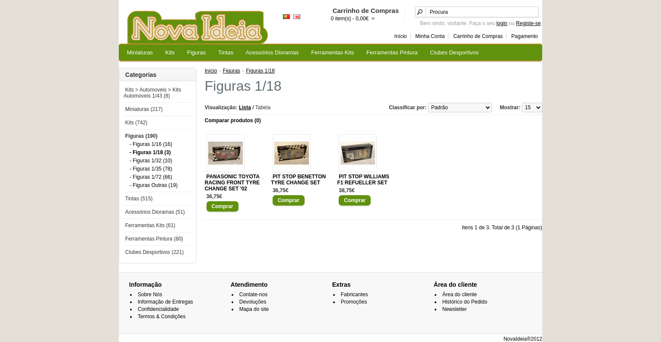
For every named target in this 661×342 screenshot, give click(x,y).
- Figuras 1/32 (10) (151, 161)
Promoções (354, 302)
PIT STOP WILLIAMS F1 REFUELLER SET (363, 180)
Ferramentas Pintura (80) (154, 239)
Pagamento (525, 36)
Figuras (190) (141, 136)
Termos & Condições (162, 317)
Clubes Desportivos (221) (154, 252)
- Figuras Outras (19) (154, 185)
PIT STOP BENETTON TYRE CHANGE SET (298, 180)
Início (400, 36)
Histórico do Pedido (464, 302)
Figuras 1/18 (260, 71)
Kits (170, 52)
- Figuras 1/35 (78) (151, 169)
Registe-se (528, 23)
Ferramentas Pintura (392, 52)
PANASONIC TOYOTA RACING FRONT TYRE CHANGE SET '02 (232, 183)
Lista (245, 107)
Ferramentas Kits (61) (150, 225)
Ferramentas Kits (332, 52)
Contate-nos (253, 294)
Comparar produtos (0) (233, 120)
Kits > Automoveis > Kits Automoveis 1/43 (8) (152, 93)
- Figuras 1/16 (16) (151, 144)
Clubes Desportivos (454, 52)
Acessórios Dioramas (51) (155, 212)
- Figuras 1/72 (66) (151, 177)
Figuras (196, 52)
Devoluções (253, 302)
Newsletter (454, 309)
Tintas (225, 52)
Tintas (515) (139, 199)
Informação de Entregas (165, 302)
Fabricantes (354, 294)
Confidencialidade (158, 309)
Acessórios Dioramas (272, 52)
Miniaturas (140, 52)
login (501, 23)
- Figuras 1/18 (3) (150, 152)
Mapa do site (254, 309)
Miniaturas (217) (144, 109)
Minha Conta (430, 36)
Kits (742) (136, 123)
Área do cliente (459, 294)
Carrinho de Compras (478, 36)
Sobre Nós (150, 294)
